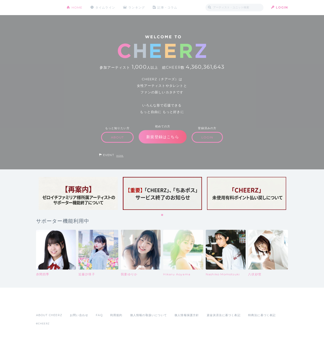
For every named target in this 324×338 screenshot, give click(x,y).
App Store (47, 304)
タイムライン (105, 7)
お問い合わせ (79, 315)
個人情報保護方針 (186, 315)
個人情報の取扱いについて (148, 315)
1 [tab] (162, 215)
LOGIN (282, 7)
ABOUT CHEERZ (49, 315)
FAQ (99, 315)
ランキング (137, 7)
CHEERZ (47, 8)
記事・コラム (168, 7)
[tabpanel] (78, 193)
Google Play (74, 304)
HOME (77, 7)
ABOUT (117, 137)
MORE (120, 156)
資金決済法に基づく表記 (224, 315)
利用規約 (116, 315)
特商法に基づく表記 (262, 315)
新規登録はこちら (162, 136)
